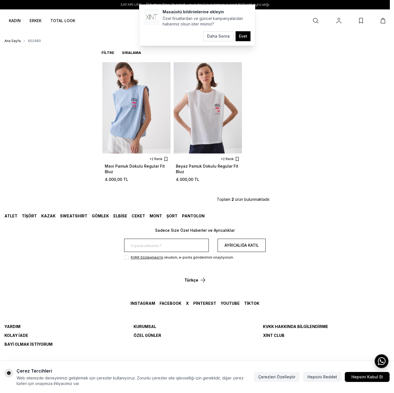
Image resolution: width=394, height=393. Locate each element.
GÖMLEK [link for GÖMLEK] (100, 216)
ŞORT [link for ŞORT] (172, 216)
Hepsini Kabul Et (367, 376)
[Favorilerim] (361, 21)
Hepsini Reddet (322, 376)
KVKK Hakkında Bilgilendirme (295, 326)
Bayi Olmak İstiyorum (28, 344)
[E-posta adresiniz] (166, 245)
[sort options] (141, 53)
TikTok (251, 303)
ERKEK (35, 20)
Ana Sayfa (12, 41)
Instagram (143, 303)
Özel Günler (147, 335)
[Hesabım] (338, 21)
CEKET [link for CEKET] (138, 216)
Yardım (12, 326)
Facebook (170, 303)
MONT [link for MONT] (156, 216)
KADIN (15, 20)
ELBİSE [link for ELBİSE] (120, 216)
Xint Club (274, 335)
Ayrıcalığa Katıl (242, 245)
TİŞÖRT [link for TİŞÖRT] (29, 216)
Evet (243, 36)
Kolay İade (16, 335)
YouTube (230, 303)
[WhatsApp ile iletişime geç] (381, 361)
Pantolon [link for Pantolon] (193, 216)
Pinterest (204, 303)
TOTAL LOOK (62, 20)
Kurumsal (145, 326)
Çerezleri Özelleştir (276, 376)
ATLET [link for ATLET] (10, 216)
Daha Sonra (218, 36)
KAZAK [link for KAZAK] (48, 216)
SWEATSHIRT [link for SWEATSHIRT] (73, 216)
